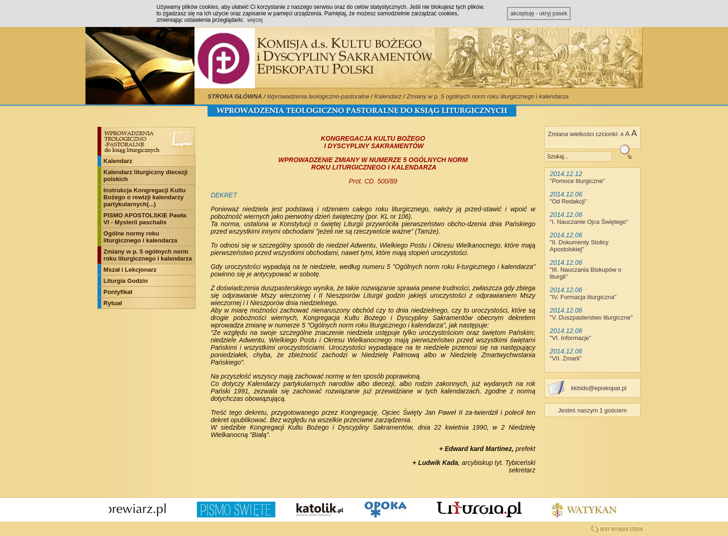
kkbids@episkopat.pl (598, 388)
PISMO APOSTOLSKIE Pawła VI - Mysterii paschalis (145, 219)
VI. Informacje (570, 337)
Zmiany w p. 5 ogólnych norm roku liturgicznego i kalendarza (488, 96)
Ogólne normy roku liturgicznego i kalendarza (140, 237)
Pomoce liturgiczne (577, 180)
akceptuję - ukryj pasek (538, 13)
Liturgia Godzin (126, 280)
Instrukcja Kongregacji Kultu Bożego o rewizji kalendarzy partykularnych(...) (145, 197)
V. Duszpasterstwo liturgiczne (591, 317)
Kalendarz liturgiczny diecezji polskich (146, 176)
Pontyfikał (118, 291)
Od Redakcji (568, 201)
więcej (254, 20)
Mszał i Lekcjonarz (130, 269)
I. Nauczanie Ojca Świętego (589, 221)
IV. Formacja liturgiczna (583, 297)
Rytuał (113, 303)
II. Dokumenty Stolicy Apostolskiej (579, 246)
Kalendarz (388, 96)
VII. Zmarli (565, 358)
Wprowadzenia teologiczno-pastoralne (318, 96)
